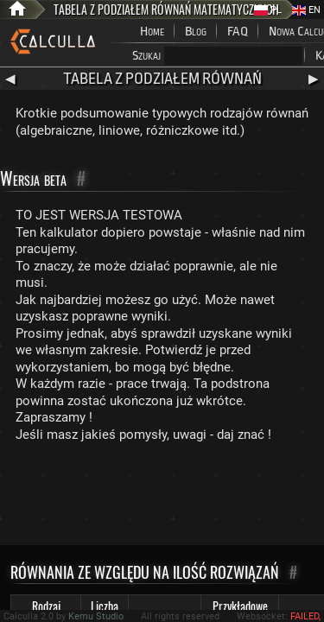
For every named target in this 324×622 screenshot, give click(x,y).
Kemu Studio (96, 616)
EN (306, 10)
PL (268, 10)
